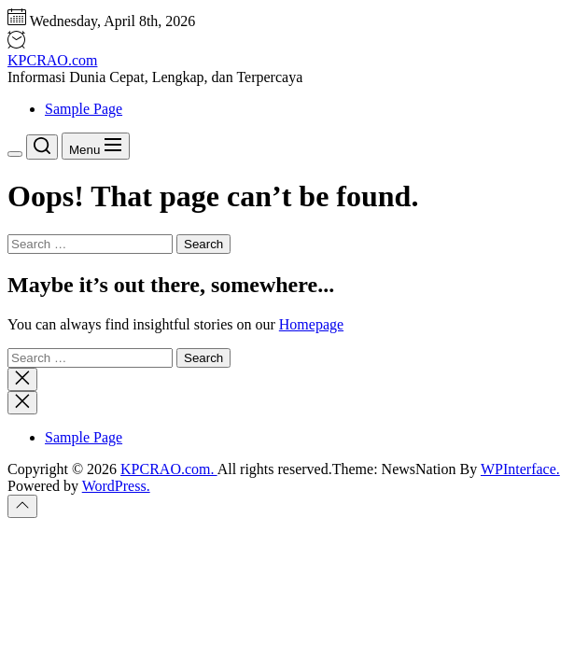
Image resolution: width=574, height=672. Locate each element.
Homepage (311, 324)
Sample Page (83, 109)
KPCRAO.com (52, 60)
